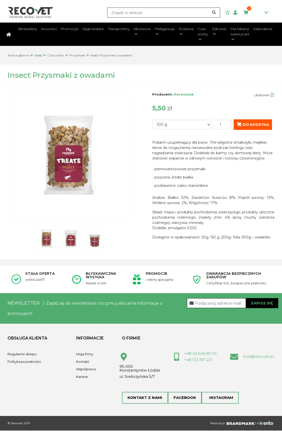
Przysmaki (77, 55)
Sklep (38, 55)
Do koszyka (253, 124)
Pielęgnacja (165, 29)
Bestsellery (27, 29)
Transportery (118, 29)
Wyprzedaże (93, 29)
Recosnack (184, 94)
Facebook (184, 397)
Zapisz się (262, 303)
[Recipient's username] (232, 303)
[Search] (163, 12)
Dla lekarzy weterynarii (239, 31)
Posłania (186, 29)
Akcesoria (142, 29)
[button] (237, 12)
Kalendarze (262, 29)
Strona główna (18, 55)
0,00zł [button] (256, 13)
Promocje (69, 29)
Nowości (49, 29)
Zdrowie (219, 29)
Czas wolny (203, 31)
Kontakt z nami (144, 397)
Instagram (220, 397)
